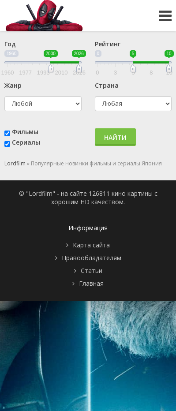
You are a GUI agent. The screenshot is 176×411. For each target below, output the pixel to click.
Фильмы (25, 131)
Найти (115, 137)
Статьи (91, 270)
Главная (91, 283)
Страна (107, 85)
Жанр (13, 85)
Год (10, 44)
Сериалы (26, 142)
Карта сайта (91, 245)
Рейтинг (107, 44)
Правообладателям (91, 258)
